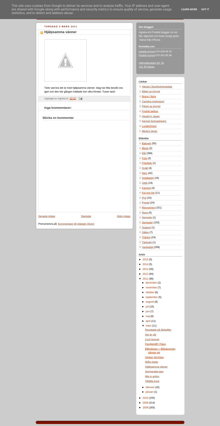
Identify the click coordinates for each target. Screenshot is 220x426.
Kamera (146, 188)
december (152, 282)
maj (148, 316)
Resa (145, 212)
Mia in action (152, 376)
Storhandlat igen (154, 371)
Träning (146, 237)
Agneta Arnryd (147, 51)
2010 (146, 398)
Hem (144, 173)
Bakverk (146, 143)
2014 (146, 264)
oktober (150, 292)
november (152, 287)
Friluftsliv (147, 163)
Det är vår (150, 334)
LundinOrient (149, 126)
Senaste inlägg (46, 216)
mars (149, 325)
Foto (144, 158)
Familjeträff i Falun (155, 344)
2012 (146, 273)
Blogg (145, 148)
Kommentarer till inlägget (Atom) (76, 224)
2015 (146, 259)
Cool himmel (152, 339)
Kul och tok (148, 192)
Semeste (147, 217)
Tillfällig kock (152, 381)
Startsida (86, 216)
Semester (147, 222)
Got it (205, 9)
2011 (146, 278)
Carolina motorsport (153, 101)
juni (148, 311)
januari (150, 391)
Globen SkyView (154, 357)
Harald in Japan (151, 116)
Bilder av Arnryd (151, 91)
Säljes (145, 232)
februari (150, 387)
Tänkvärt (147, 242)
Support (146, 227)
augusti (150, 301)
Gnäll (145, 168)
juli (147, 306)
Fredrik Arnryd (147, 55)
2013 (146, 269)
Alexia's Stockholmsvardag (157, 86)
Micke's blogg (149, 131)
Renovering (148, 207)
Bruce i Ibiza (149, 96)
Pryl (144, 197)
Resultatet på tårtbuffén (158, 329)
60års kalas (151, 362)
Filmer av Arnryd (151, 106)
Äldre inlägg (123, 216)
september (152, 297)
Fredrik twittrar (150, 111)
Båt (144, 153)
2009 (146, 402)
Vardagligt (147, 247)
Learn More (189, 9)
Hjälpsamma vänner (60, 32)
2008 (146, 407)
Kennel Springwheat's (154, 121)
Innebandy (148, 178)
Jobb (144, 183)
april (148, 321)
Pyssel (145, 202)
